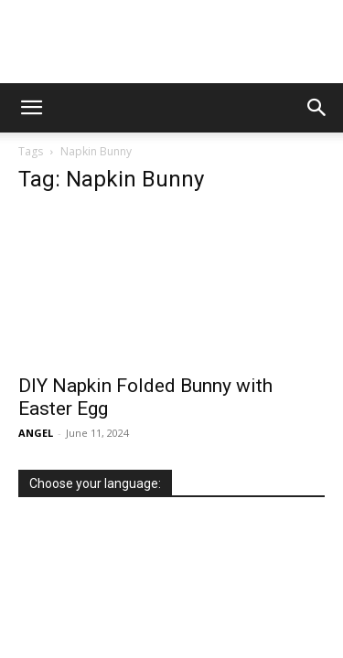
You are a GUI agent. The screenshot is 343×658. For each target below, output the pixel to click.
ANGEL (35, 433)
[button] (31, 108)
